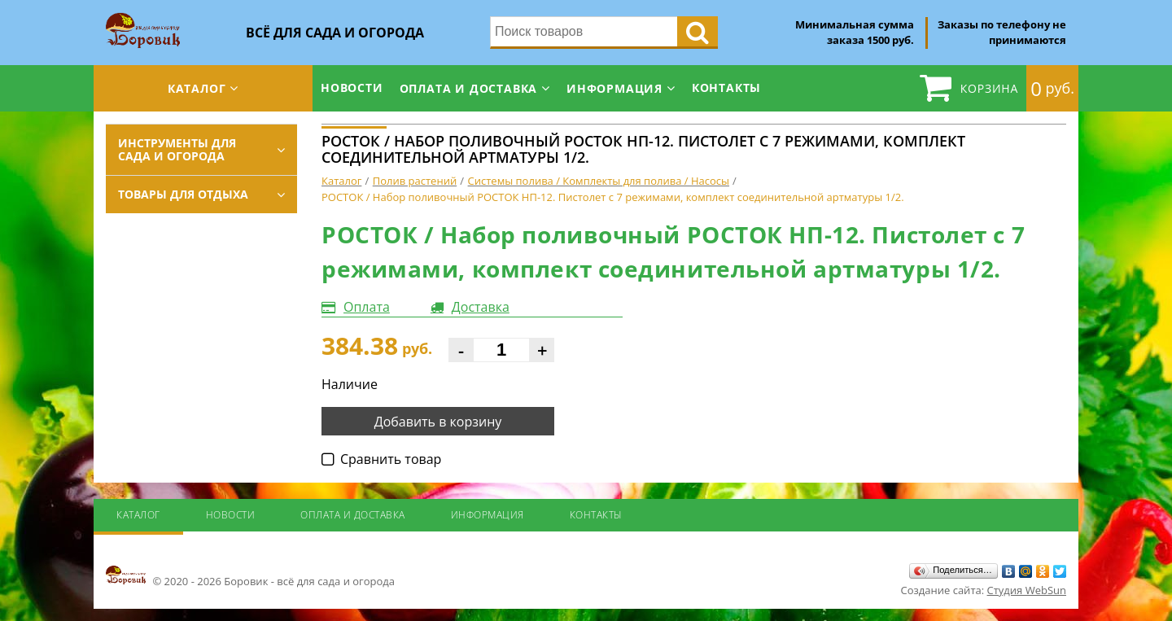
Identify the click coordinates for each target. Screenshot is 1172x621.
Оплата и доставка (469, 88)
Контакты (726, 87)
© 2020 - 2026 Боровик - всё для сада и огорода (250, 576)
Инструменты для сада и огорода (177, 149)
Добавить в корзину (438, 422)
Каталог (197, 88)
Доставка (480, 307)
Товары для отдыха (183, 194)
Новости (352, 87)
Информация (614, 88)
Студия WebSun (1026, 590)
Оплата (366, 307)
